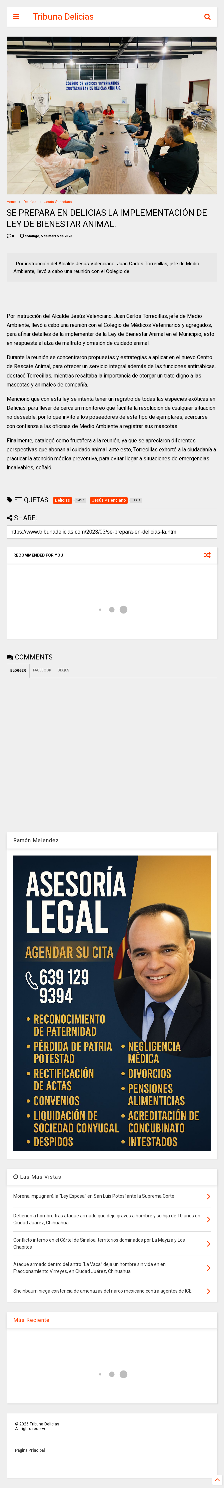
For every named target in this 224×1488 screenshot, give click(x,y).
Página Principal (30, 1450)
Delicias (30, 202)
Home (11, 202)
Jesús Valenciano (58, 202)
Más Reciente (31, 1320)
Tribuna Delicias (63, 17)
